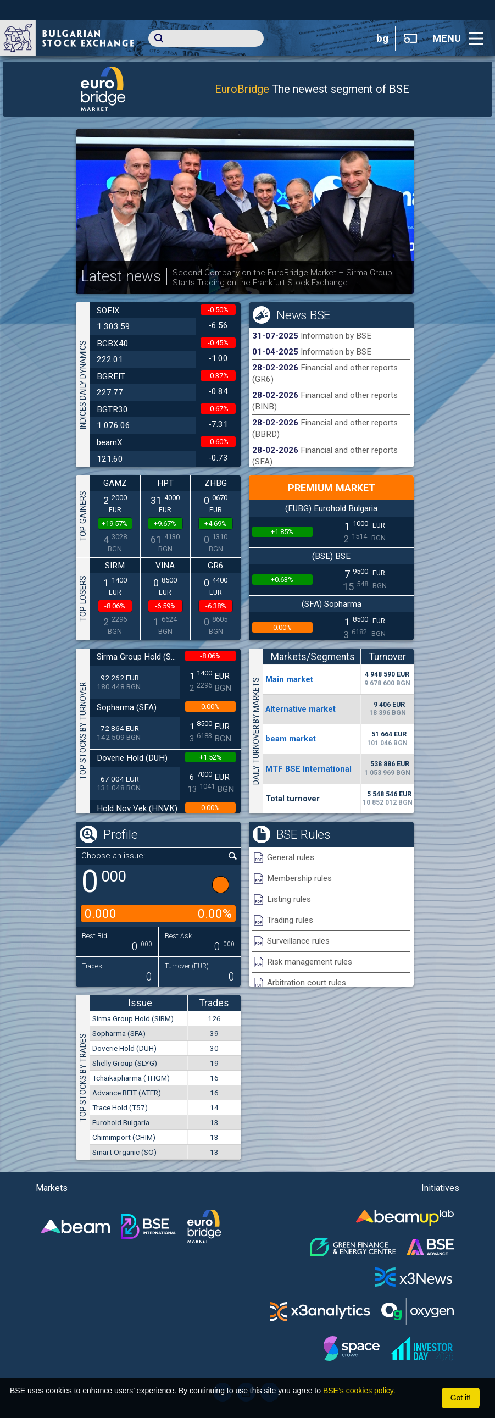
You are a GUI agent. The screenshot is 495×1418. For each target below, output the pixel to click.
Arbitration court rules (306, 983)
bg (382, 38)
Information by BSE (336, 336)
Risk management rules (309, 962)
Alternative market (300, 709)
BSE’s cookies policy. (359, 1390)
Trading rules (290, 920)
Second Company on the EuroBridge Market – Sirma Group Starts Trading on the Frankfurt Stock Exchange (282, 277)
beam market (290, 739)
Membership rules (299, 878)
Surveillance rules (298, 941)
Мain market (289, 679)
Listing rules (289, 899)
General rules (290, 857)
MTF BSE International (308, 769)
